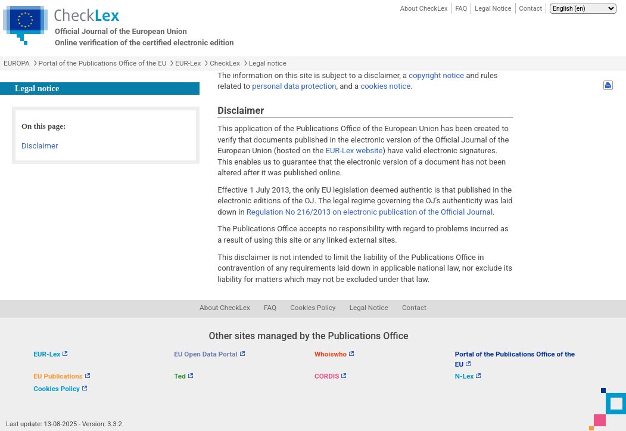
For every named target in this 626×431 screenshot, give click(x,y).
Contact (530, 9)
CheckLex (225, 63)
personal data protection (294, 86)
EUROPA (17, 63)
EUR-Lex (188, 63)
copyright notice (436, 75)
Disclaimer (39, 145)
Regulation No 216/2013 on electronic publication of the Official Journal (370, 211)
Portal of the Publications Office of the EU (103, 63)
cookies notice (385, 86)
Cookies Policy (312, 307)
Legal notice (267, 63)
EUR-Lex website (354, 150)
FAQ (461, 9)
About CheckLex (424, 9)
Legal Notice (493, 9)
